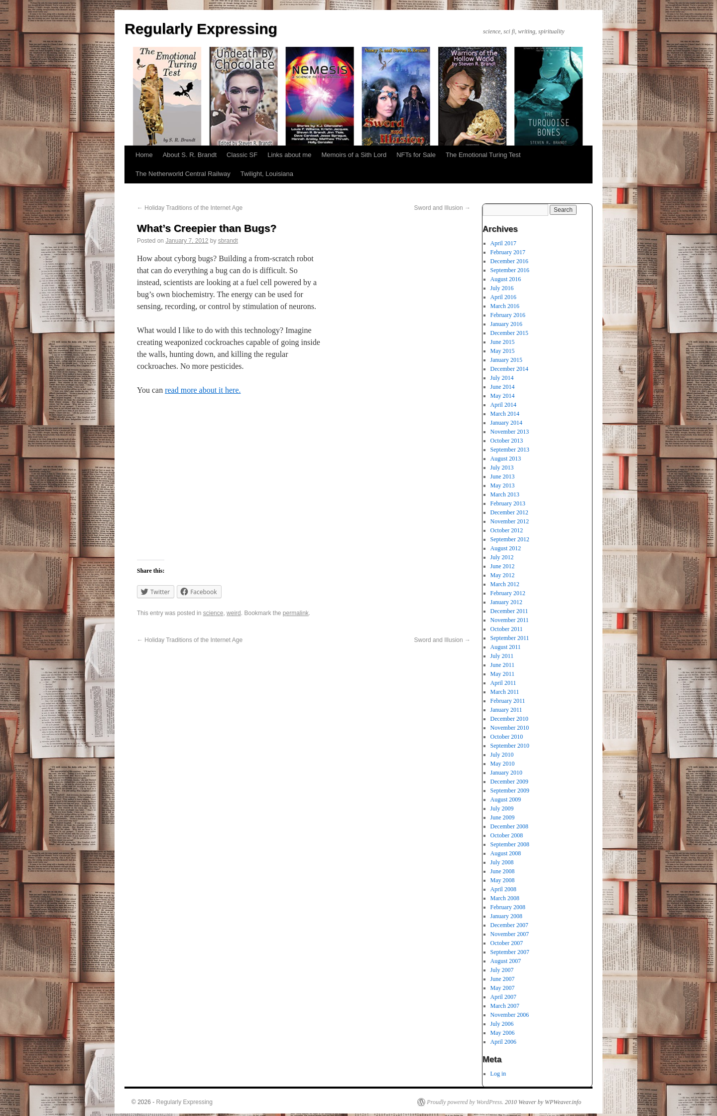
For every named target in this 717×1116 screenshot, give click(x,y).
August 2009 (505, 799)
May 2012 (502, 575)
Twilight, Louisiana (266, 173)
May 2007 (502, 987)
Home (144, 155)
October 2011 (506, 629)
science (213, 613)
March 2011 (504, 691)
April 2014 (503, 404)
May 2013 (502, 485)
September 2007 (509, 952)
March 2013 (504, 494)
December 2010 (509, 718)
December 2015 (509, 332)
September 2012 (509, 539)
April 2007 (503, 996)
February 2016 (507, 315)
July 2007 (502, 969)
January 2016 (506, 323)
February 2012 (507, 593)
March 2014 (504, 413)
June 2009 (502, 817)
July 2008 (502, 862)
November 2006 (509, 1014)
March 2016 (504, 306)
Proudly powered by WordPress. (465, 1102)
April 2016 (503, 297)
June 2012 (502, 566)
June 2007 (502, 978)
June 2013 (502, 476)
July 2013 (502, 467)
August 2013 (505, 458)
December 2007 (509, 925)
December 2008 (509, 826)
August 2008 (505, 853)
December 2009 (509, 781)
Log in (498, 1073)
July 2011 (502, 655)
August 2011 (505, 646)
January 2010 (506, 772)
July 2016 (502, 288)
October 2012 (506, 530)
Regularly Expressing (200, 28)
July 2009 (502, 808)
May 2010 (502, 763)
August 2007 (505, 960)
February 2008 (507, 907)
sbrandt (228, 240)
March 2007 (504, 1005)
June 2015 (502, 341)
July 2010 (502, 754)
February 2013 (507, 503)
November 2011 (509, 620)
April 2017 (503, 243)
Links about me (289, 155)
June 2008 (502, 871)
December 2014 (509, 368)
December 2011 (509, 611)
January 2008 (506, 916)
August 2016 (505, 279)
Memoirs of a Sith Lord (353, 155)
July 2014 (502, 377)
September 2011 (509, 638)
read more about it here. (202, 390)
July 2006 (502, 1023)
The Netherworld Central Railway (183, 173)
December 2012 (509, 512)
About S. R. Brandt (190, 155)
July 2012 (502, 557)
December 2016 (509, 261)
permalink (296, 613)
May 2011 (502, 673)
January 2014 (506, 422)
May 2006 (502, 1032)
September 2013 (509, 449)
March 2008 (504, 898)
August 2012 (505, 548)
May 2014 (502, 395)
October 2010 (506, 736)
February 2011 (507, 700)
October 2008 (506, 835)
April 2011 (503, 682)
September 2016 (509, 270)
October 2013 (506, 440)
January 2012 (506, 602)
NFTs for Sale (416, 155)
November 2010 (509, 727)
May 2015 (502, 350)
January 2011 (506, 709)
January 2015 (506, 359)
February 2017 (507, 252)
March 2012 (504, 584)
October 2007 (506, 943)
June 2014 (502, 386)
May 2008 (502, 880)
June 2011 (502, 664)
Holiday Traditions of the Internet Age (189, 207)
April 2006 (503, 1041)
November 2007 (509, 934)
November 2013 (509, 431)
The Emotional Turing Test (483, 155)
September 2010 (509, 745)
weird (234, 613)
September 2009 (509, 790)
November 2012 (509, 521)
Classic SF (242, 155)
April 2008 (503, 889)
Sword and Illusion (442, 207)
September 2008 (509, 844)
